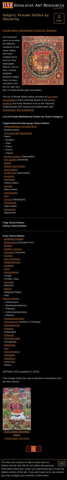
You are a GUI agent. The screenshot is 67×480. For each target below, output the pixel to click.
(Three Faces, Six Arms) (17, 414)
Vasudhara (9, 358)
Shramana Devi (12, 338)
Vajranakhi (9, 355)
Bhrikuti (8, 245)
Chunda (8, 255)
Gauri (7, 268)
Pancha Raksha (11, 298)
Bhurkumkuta (11, 242)
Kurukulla (9, 176)
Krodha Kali (10, 172)
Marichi (8, 288)
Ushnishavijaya (12, 351)
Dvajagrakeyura (12, 262)
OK (62, 463)
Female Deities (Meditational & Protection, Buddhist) (29, 30)
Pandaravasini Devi (14, 318)
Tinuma (8, 199)
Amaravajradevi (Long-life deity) (20, 126)
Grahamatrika (11, 272)
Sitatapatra (9, 345)
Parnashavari (11, 321)
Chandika (9, 252)
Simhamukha (11, 192)
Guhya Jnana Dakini (14, 166)
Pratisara (8, 328)
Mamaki (8, 186)
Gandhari (9, 265)
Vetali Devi (9, 361)
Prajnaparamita (12, 325)
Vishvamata (10, 202)
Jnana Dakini (11, 169)
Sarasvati (9, 335)
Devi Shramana (12, 259)
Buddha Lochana (13, 249)
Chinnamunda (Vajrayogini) (18, 133)
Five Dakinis (10, 159)
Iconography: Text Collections (18, 110)
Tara (6, 196)
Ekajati (7, 163)
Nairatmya (9, 179)
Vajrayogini (9, 209)
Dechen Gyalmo (12, 156)
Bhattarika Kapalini (13, 239)
